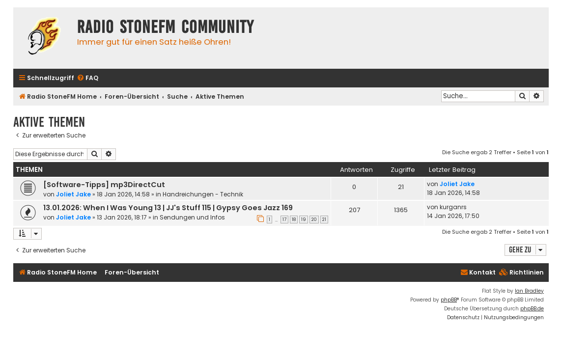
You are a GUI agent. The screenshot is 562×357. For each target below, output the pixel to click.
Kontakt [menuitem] (478, 272)
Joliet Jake (73, 194)
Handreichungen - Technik (203, 194)
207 (354, 210)
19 (303, 219)
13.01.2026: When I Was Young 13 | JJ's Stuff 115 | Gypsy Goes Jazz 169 (168, 208)
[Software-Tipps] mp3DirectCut (104, 185)
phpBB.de (532, 308)
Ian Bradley (529, 291)
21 (324, 219)
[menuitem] (87, 78)
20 (314, 219)
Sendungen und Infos (192, 217)
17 (284, 219)
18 (294, 219)
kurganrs (453, 207)
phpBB (449, 299)
